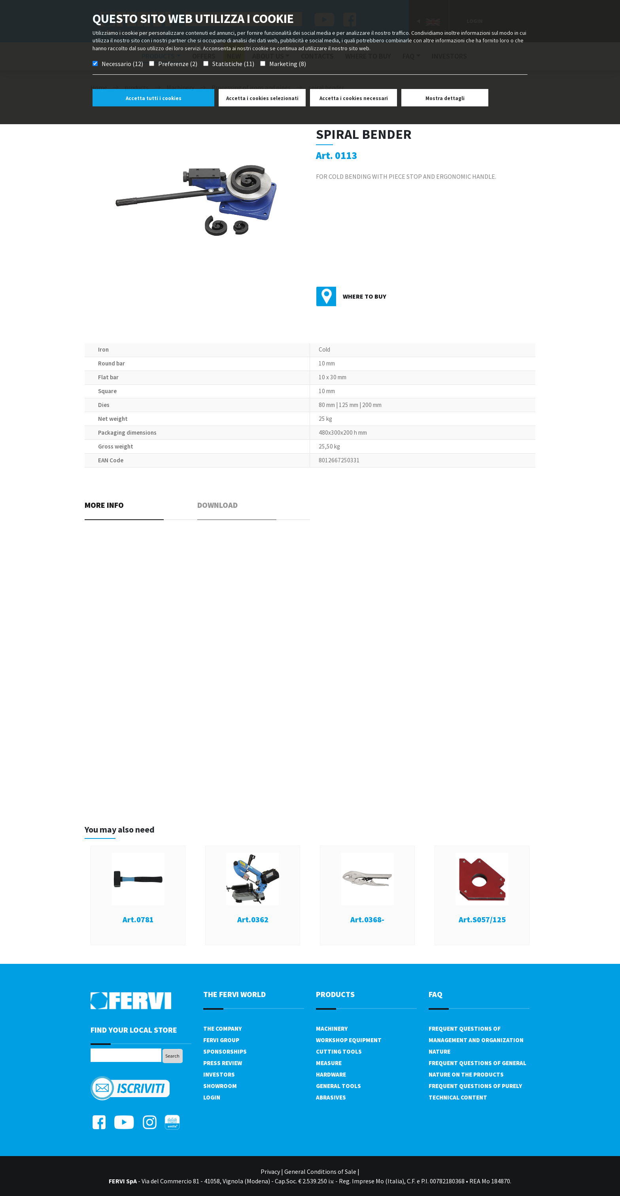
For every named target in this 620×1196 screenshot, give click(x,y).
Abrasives (331, 1097)
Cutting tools (339, 1051)
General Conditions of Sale (320, 1171)
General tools (338, 1086)
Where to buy (364, 296)
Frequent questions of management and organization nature (476, 1040)
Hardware (331, 1074)
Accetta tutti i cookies (153, 98)
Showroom (220, 1086)
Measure (329, 1063)
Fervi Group (221, 1040)
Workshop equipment (349, 1040)
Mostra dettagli (445, 98)
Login (211, 1097)
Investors (219, 1074)
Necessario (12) (122, 64)
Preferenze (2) (177, 64)
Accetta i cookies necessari (353, 98)
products (335, 994)
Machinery (332, 1028)
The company (222, 1028)
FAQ (435, 994)
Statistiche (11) (233, 64)
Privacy (270, 1171)
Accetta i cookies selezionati (262, 98)
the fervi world (234, 994)
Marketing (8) (287, 64)
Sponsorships (225, 1051)
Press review (222, 1063)
